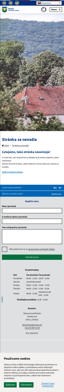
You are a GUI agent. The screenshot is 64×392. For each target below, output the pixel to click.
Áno (55, 187)
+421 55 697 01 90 (32, 328)
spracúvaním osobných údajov (41, 249)
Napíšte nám (56, 194)
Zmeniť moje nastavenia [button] (47, 384)
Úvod (5, 145)
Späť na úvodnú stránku (12, 172)
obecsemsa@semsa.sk (32, 324)
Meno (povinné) (9, 206)
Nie (60, 187)
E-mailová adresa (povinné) (14, 216)
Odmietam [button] (26, 384)
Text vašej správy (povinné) (14, 227)
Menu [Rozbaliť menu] (55, 9)
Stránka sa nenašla (20, 145)
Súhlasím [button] (10, 384)
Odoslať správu (32, 257)
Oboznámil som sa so (32, 249)
